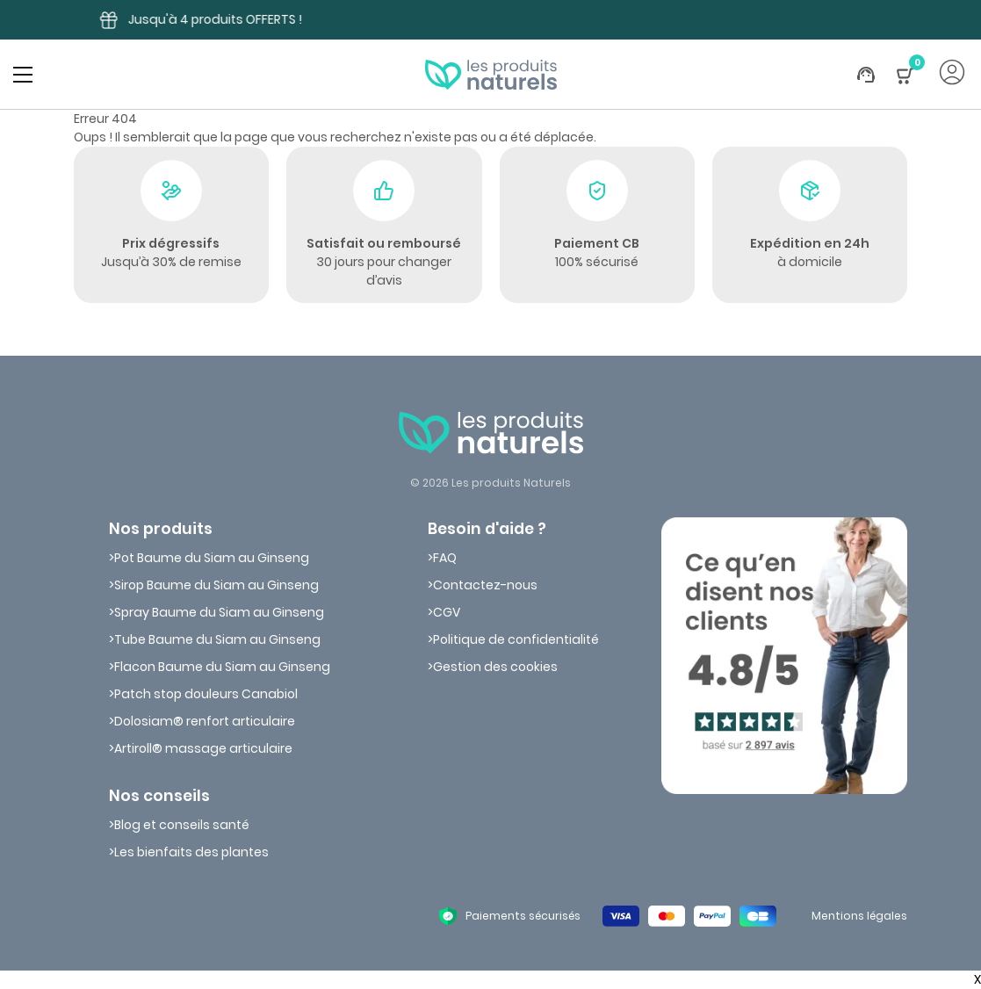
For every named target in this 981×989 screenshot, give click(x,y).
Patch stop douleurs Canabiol (206, 694)
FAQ (445, 558)
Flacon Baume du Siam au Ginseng (222, 666)
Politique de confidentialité (516, 639)
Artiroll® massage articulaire (203, 748)
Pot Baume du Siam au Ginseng (211, 558)
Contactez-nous (485, 585)
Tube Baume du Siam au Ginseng (217, 639)
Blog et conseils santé (181, 825)
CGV (446, 612)
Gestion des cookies (495, 666)
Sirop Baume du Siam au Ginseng (216, 585)
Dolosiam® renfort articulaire (204, 721)
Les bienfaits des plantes (191, 852)
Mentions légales (859, 915)
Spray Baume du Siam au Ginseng (219, 612)
